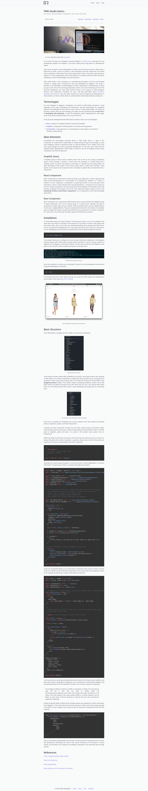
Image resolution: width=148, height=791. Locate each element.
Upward (56, 94)
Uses (84, 788)
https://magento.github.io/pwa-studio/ (56, 756)
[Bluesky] (80, 781)
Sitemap (90, 788)
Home (92, 3)
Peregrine (101, 92)
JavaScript (95, 19)
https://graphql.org (50, 764)
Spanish (67, 57)
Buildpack (47, 94)
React (101, 19)
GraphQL (49, 126)
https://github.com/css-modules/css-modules (58, 768)
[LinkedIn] (74, 781)
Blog (102, 3)
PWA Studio (88, 19)
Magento (80, 19)
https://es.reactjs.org (50, 760)
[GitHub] (68, 781)
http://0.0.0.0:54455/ (66, 279)
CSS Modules (51, 129)
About (98, 3)
